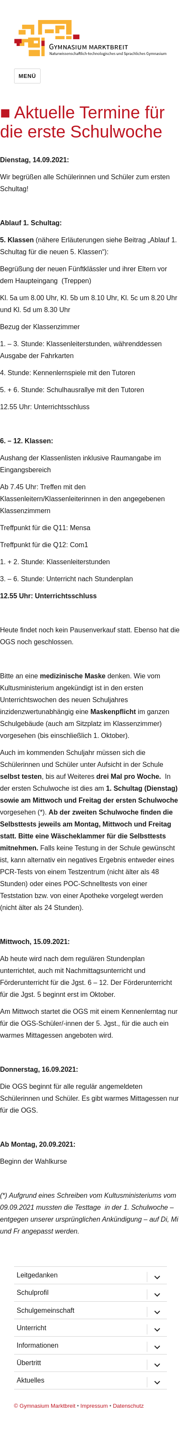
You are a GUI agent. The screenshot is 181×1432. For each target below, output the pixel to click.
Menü (27, 76)
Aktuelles (30, 1380)
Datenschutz (128, 1406)
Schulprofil (33, 1292)
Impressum (94, 1406)
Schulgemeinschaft (45, 1310)
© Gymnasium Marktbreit (45, 1406)
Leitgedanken (37, 1275)
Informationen (37, 1345)
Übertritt (29, 1362)
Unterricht (31, 1328)
